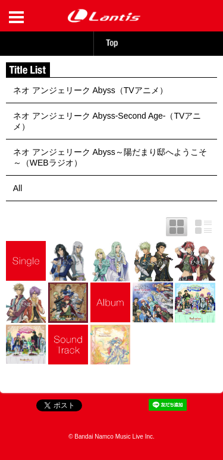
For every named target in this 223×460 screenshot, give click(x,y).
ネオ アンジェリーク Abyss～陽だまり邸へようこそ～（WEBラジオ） (110, 157)
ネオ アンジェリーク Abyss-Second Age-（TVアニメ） (107, 121)
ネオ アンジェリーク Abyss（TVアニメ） (90, 90)
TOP (111, 43)
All (18, 188)
